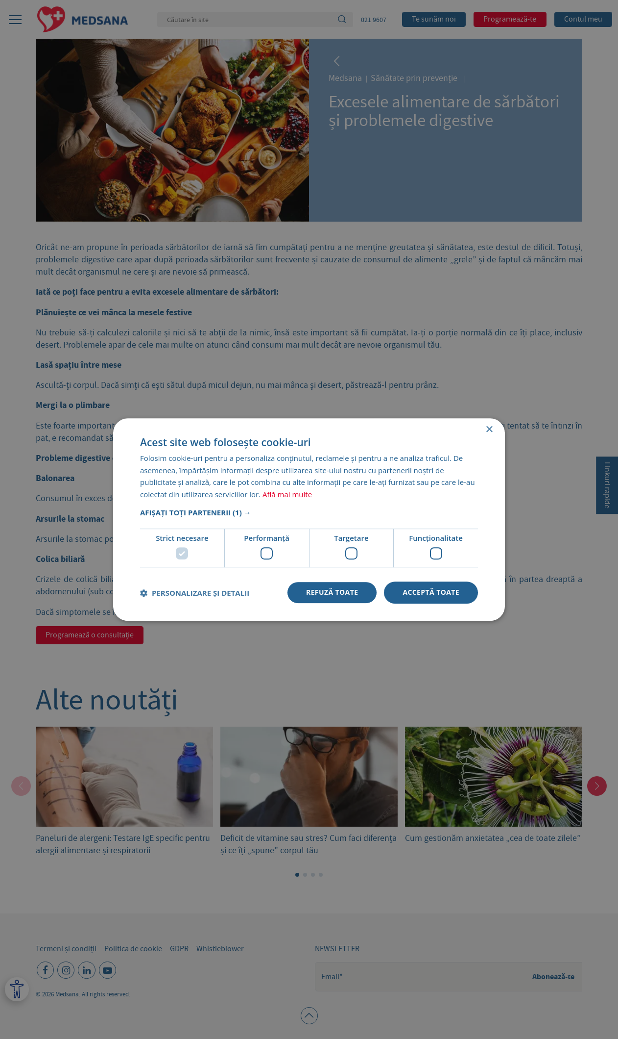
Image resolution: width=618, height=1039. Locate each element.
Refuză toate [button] (332, 592)
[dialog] (309, 519)
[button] (309, 512)
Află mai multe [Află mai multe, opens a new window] (287, 494)
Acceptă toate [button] (431, 592)
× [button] (489, 429)
